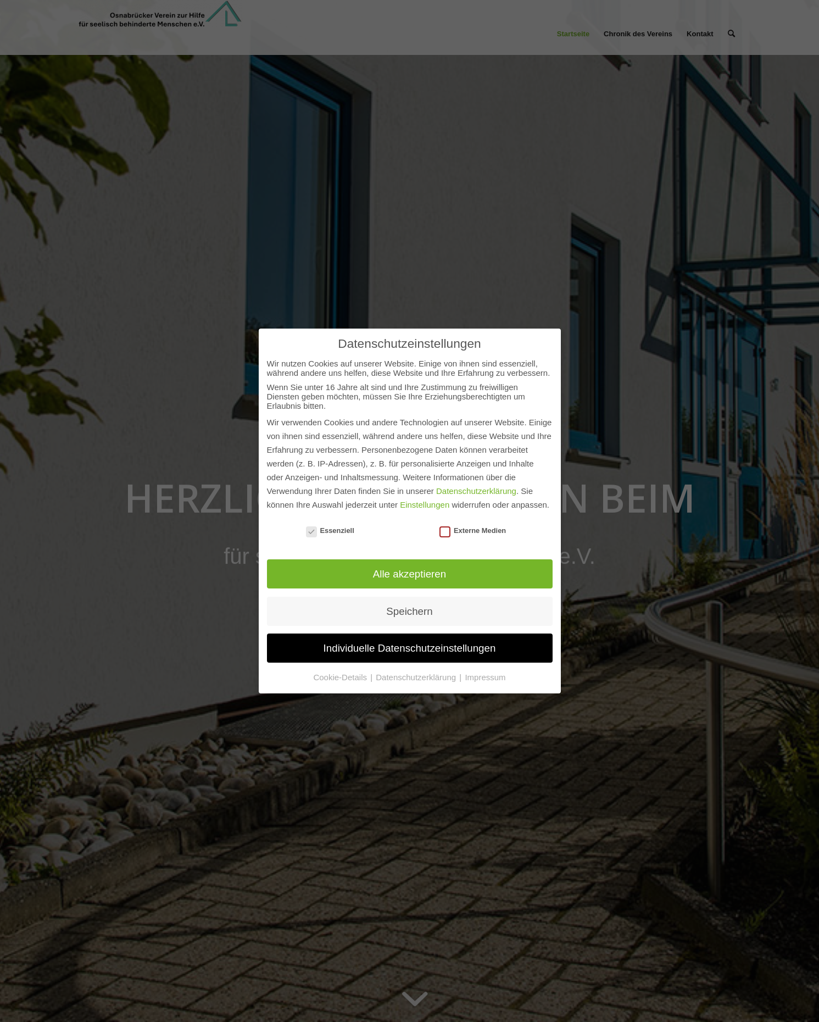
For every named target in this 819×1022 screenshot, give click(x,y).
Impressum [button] (485, 677)
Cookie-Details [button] (341, 677)
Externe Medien (472, 530)
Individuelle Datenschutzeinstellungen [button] (410, 648)
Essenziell (330, 530)
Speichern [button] (409, 611)
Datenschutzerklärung (476, 491)
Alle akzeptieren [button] (409, 574)
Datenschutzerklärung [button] (417, 677)
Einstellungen (424, 504)
